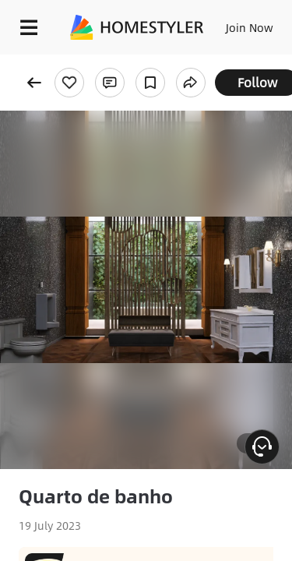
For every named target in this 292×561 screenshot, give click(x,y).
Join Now (249, 27)
